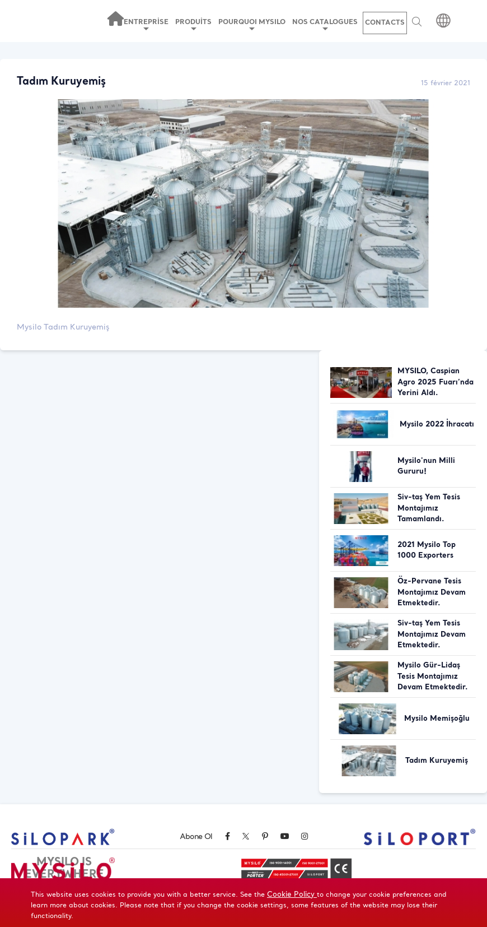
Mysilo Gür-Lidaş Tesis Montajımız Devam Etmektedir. (432, 676)
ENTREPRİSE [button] (146, 24)
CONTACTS (385, 23)
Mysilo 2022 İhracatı (437, 424)
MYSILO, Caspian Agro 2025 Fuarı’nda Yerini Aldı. (435, 382)
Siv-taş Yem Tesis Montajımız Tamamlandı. (428, 508)
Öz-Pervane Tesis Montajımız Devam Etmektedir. (431, 592)
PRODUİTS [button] (193, 24)
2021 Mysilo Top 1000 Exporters (426, 550)
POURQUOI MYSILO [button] (251, 24)
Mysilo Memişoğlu (437, 719)
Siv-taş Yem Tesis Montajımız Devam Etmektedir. (431, 634)
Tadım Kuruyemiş (436, 761)
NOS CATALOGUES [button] (325, 24)
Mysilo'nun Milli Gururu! (426, 466)
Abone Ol (195, 837)
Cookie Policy (292, 895)
